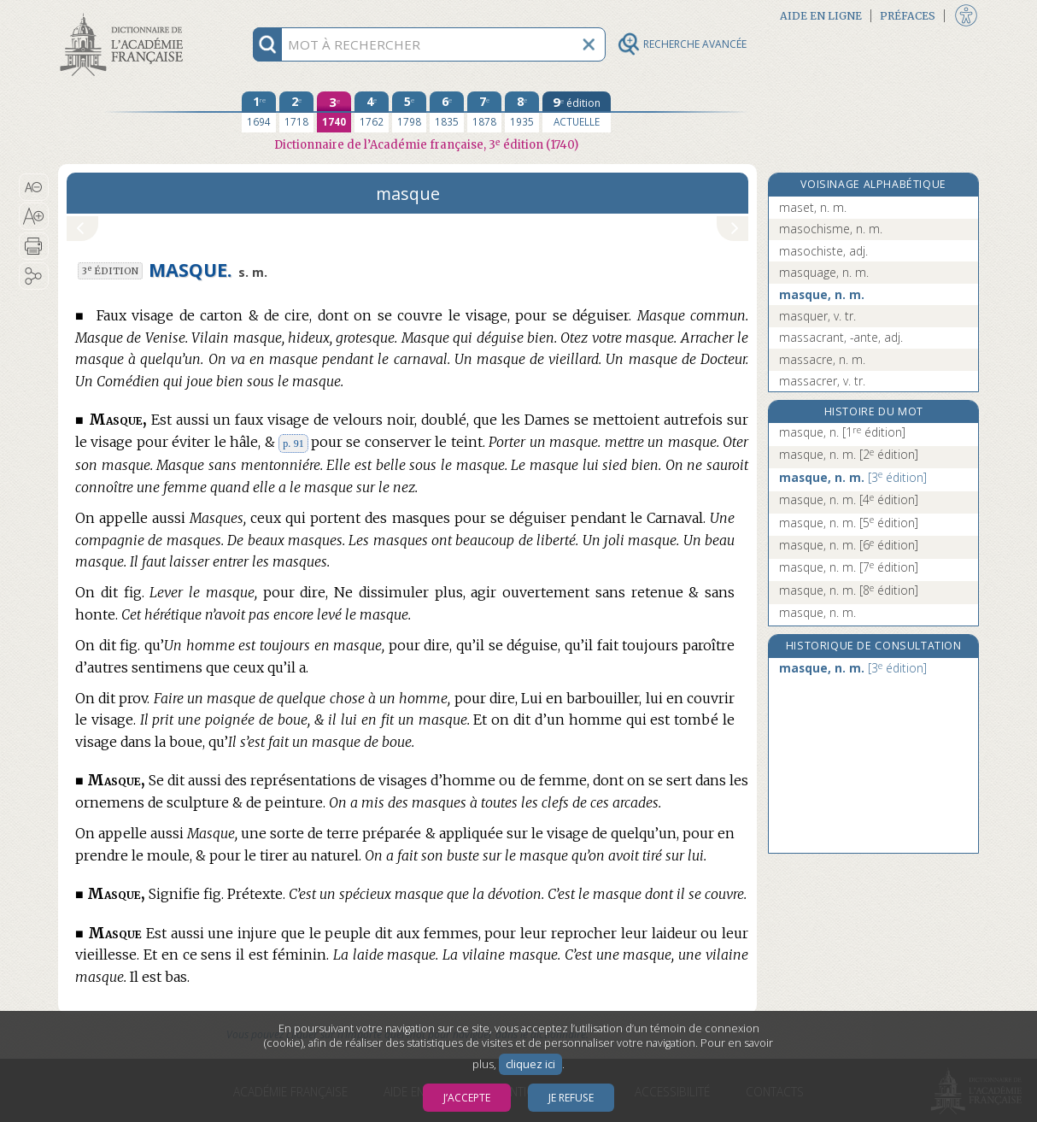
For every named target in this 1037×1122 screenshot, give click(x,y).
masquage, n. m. (824, 272)
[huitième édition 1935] (522, 111)
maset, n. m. (813, 207)
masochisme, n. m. (830, 228)
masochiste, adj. (823, 251)
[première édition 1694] (259, 111)
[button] (34, 187)
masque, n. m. (821, 294)
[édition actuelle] (576, 111)
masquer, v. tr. (817, 316)
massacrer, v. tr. (822, 381)
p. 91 (293, 443)
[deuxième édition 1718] (296, 111)
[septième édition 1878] (484, 111)
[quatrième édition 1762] (371, 111)
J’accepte (466, 1097)
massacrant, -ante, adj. (841, 337)
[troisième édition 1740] (334, 111)
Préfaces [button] (907, 15)
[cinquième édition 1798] (409, 111)
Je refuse (571, 1097)
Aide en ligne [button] (821, 15)
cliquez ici (530, 1064)
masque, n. (842, 432)
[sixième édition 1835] (447, 111)
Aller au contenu (125, 15)
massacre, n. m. (822, 359)
